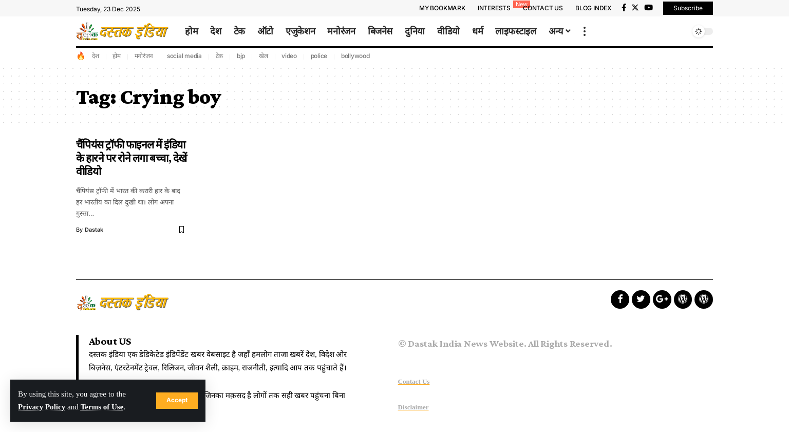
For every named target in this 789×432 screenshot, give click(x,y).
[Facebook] (624, 7)
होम (116, 56)
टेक (219, 56)
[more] (584, 31)
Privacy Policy (42, 407)
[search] (679, 31)
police (319, 56)
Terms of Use (103, 407)
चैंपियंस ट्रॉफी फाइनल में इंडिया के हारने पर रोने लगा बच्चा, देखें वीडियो (131, 158)
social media (184, 56)
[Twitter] (635, 7)
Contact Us (414, 381)
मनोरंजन (144, 56)
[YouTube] (648, 7)
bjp (241, 56)
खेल (263, 56)
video (289, 56)
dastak (94, 229)
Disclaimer (413, 407)
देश (95, 56)
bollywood (355, 56)
